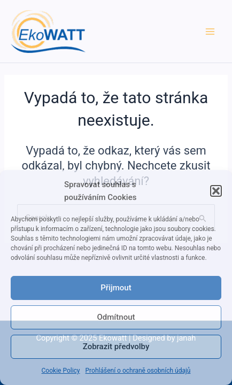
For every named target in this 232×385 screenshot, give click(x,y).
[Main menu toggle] (210, 31)
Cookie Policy (61, 370)
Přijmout (115, 287)
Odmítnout (116, 317)
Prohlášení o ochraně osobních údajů (138, 370)
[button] (216, 191)
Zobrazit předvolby (116, 346)
